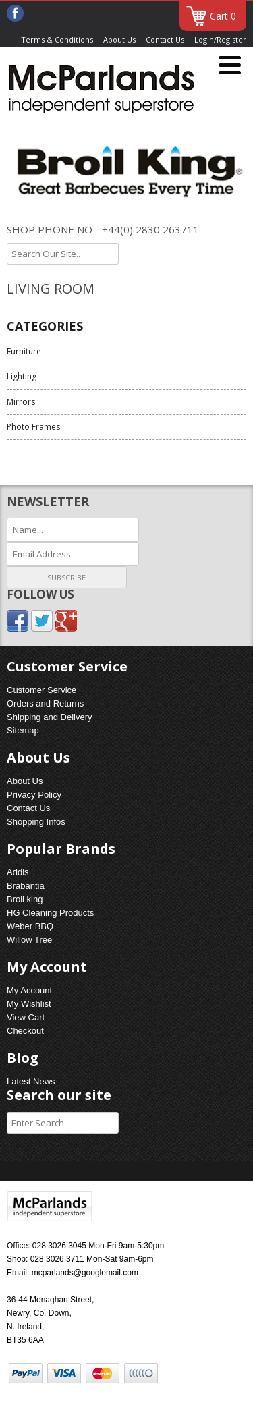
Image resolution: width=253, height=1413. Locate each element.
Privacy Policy (34, 794)
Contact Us (165, 39)
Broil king (25, 899)
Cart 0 (223, 15)
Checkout (25, 1031)
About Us (119, 39)
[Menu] (229, 65)
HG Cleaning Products (50, 913)
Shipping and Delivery (49, 717)
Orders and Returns (45, 703)
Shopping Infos (36, 821)
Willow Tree (29, 940)
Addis (18, 872)
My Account (29, 990)
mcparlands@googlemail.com (85, 1272)
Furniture (24, 351)
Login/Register (220, 39)
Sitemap (23, 730)
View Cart (26, 1017)
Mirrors (21, 402)
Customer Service (41, 690)
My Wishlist (29, 1004)
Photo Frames (33, 427)
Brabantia (26, 886)
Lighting (21, 376)
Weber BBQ (30, 926)
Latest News (31, 1081)
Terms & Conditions (57, 39)
